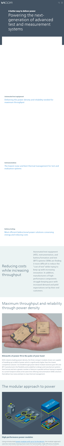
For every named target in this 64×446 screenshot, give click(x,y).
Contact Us (6, 440)
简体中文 (36, 443)
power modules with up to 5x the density (30, 279)
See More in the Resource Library (18, 418)
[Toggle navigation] (61, 2)
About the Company (9, 443)
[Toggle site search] (59, 2)
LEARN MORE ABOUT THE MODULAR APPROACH (19, 308)
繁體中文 (36, 440)
